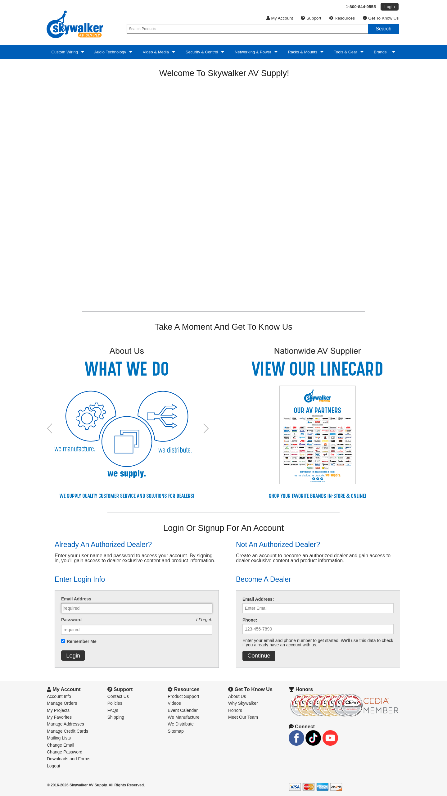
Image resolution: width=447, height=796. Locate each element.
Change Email (60, 745)
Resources (342, 18)
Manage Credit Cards (67, 731)
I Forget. (204, 619)
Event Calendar (183, 710)
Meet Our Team (243, 717)
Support (311, 18)
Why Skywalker (243, 703)
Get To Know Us (381, 18)
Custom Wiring (64, 52)
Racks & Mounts (302, 52)
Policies (114, 703)
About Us (237, 696)
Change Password (64, 751)
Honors (235, 710)
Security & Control (201, 52)
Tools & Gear (345, 52)
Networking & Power (252, 52)
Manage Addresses (65, 723)
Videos (174, 703)
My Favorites (59, 717)
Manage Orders (62, 703)
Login (73, 655)
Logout (53, 765)
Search (383, 28)
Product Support (183, 696)
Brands (381, 52)
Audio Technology (109, 52)
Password (71, 619)
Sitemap (175, 731)
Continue (258, 655)
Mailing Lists (59, 737)
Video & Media (155, 52)
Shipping (115, 717)
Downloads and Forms (68, 758)
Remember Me (82, 641)
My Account (279, 18)
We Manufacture (183, 717)
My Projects (58, 710)
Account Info (59, 696)
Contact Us (118, 696)
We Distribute (181, 723)
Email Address (76, 599)
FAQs (112, 710)
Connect (302, 726)
